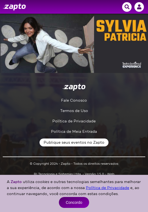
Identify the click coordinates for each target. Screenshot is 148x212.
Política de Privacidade (74, 121)
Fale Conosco (74, 100)
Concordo (74, 202)
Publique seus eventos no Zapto (74, 142)
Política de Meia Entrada (74, 131)
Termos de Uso (74, 110)
